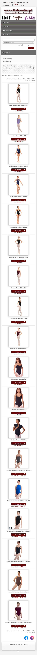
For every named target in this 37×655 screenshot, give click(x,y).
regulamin (6, 22)
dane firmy (6, 26)
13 (27, 80)
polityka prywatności (22, 2)
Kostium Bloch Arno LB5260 (18, 196)
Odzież (4, 58)
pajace (18, 68)
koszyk (16, 4)
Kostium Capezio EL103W (18, 409)
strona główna (7, 34)
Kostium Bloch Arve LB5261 (18, 227)
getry (26, 68)
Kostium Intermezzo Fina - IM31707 (18, 592)
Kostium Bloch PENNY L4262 (18, 318)
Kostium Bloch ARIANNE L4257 (18, 105)
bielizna (31, 68)
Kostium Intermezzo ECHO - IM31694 (18, 501)
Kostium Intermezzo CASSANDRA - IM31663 (18, 622)
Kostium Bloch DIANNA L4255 (18, 257)
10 (34, 79)
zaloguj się (6, 5)
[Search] (19, 40)
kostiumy (9, 58)
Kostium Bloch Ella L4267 (18, 288)
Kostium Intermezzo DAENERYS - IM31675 (18, 470)
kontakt (11, 2)
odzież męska (12, 70)
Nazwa (17, 75)
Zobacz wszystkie (11, 79)
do (28, 45)
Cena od (20, 45)
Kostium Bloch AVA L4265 (18, 136)
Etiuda (25, 644)
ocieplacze (25, 66)
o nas (4, 2)
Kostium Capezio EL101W (18, 379)
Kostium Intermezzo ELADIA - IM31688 (18, 531)
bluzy (8, 68)
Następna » (32, 80)
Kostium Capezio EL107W (18, 440)
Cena (21, 75)
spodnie (13, 68)
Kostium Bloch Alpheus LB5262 (18, 166)
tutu (23, 68)
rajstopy (5, 70)
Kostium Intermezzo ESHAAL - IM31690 (18, 561)
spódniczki (18, 66)
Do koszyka (18, 108)
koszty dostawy (7, 30)
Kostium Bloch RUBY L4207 (18, 348)
